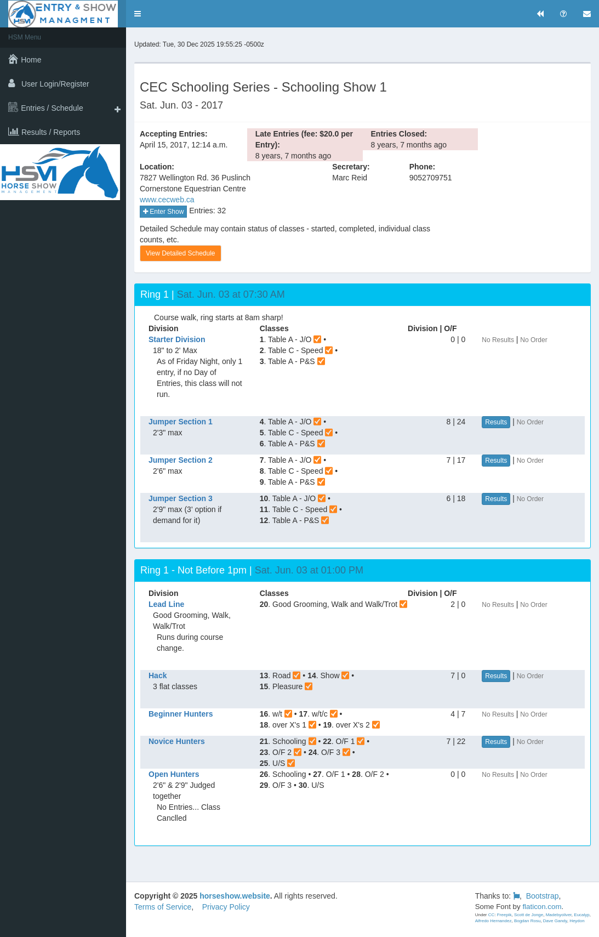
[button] (137, 13)
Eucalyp (581, 914)
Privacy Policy (226, 906)
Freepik (504, 914)
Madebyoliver (559, 914)
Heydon (577, 920)
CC (491, 914)
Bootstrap (542, 895)
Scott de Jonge (528, 914)
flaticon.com (541, 906)
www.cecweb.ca (167, 199)
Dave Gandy (555, 920)
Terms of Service (162, 906)
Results (496, 422)
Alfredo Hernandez (493, 920)
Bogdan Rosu (527, 920)
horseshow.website (234, 895)
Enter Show (163, 211)
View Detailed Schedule (180, 253)
